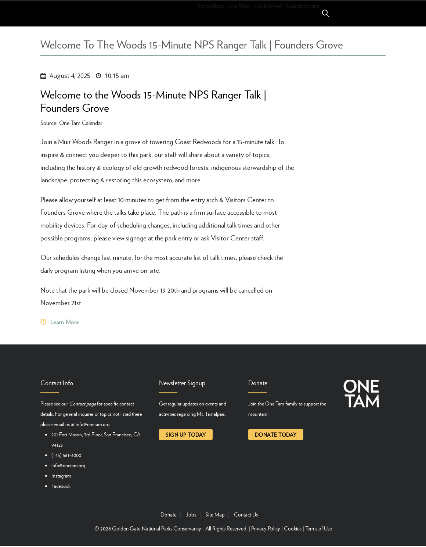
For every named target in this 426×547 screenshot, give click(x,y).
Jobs (191, 515)
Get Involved (242, 14)
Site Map (215, 515)
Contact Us (246, 515)
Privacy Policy (265, 529)
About (170, 14)
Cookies (293, 529)
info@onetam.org (92, 424)
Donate (306, 13)
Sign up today (186, 435)
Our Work (202, 14)
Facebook (61, 486)
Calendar (279, 13)
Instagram (61, 476)
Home (145, 13)
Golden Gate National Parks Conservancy (156, 529)
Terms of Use (318, 529)
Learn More (64, 322)
